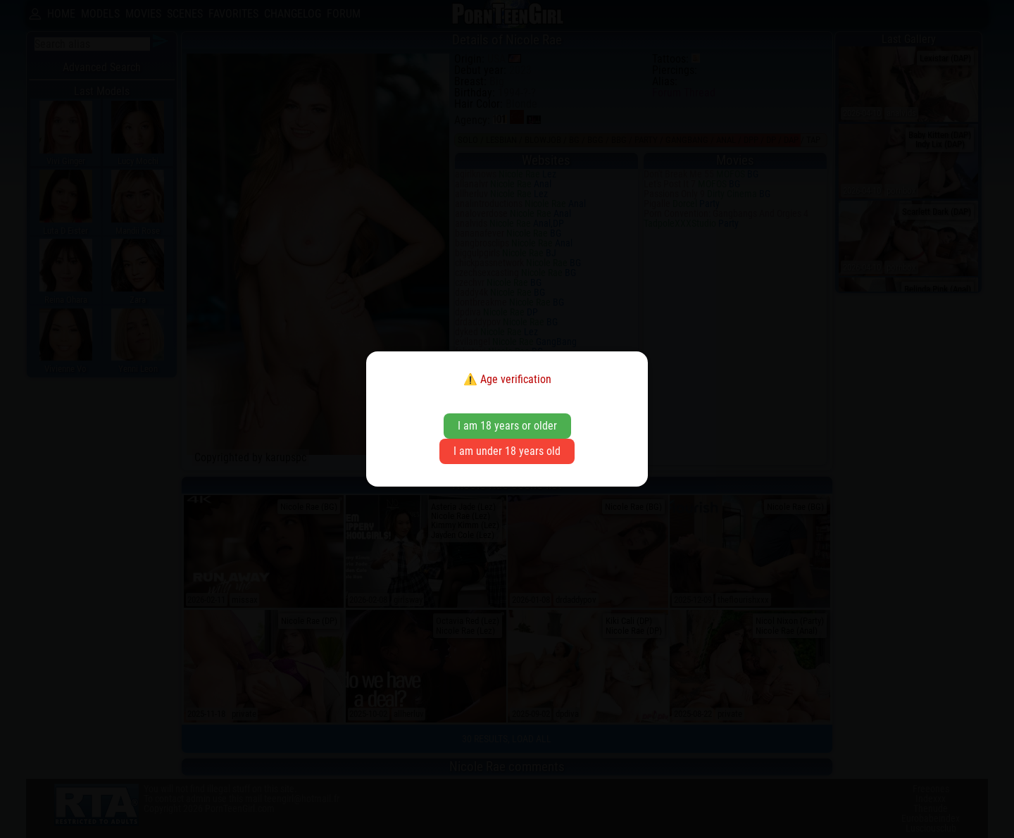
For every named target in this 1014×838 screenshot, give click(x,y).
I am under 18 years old (507, 451)
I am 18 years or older (507, 425)
